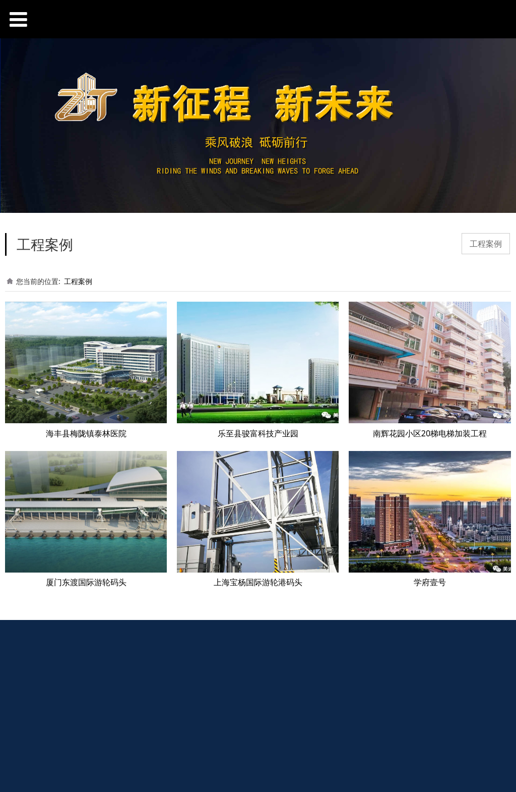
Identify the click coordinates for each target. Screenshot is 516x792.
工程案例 (486, 243)
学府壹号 (430, 582)
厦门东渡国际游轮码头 (86, 582)
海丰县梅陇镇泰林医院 (86, 433)
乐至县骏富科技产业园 (258, 433)
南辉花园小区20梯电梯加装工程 (430, 433)
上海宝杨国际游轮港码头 (258, 582)
